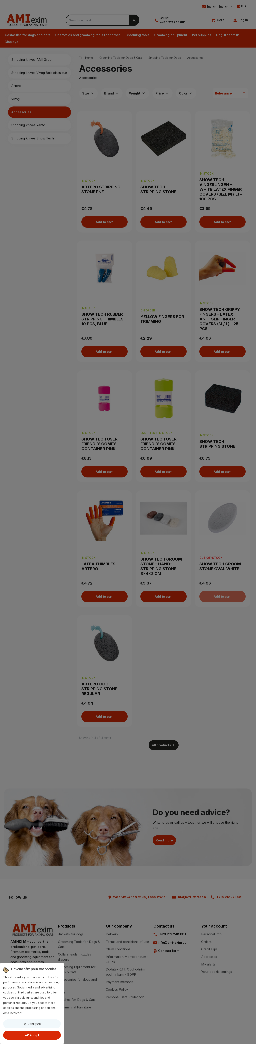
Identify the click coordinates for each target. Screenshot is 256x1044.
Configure (32, 1024)
